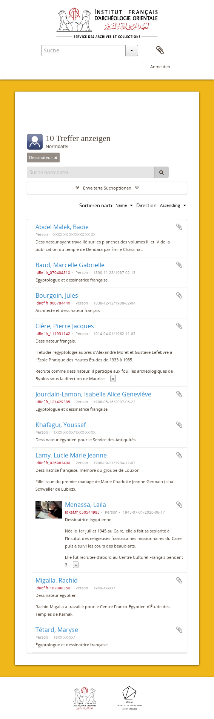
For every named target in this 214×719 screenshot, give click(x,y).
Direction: (147, 205)
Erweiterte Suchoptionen (107, 188)
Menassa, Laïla (85, 504)
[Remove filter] (55, 157)
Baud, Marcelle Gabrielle (70, 265)
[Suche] (161, 172)
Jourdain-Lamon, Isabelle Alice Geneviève (93, 394)
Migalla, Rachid (56, 580)
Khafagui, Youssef (60, 425)
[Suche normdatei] (91, 172)
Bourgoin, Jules (56, 295)
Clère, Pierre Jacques (64, 326)
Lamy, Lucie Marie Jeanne (71, 455)
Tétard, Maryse (56, 630)
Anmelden (160, 66)
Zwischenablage (160, 50)
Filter (42, 119)
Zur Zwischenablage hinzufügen (179, 227)
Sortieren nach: (96, 205)
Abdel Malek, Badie (62, 227)
